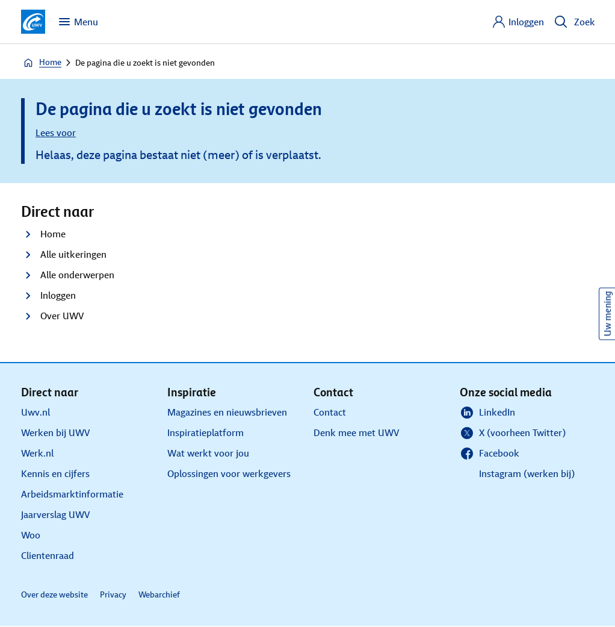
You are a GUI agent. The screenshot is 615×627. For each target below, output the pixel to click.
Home (41, 63)
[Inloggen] (518, 21)
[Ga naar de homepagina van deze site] (33, 22)
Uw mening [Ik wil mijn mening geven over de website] (607, 313)
